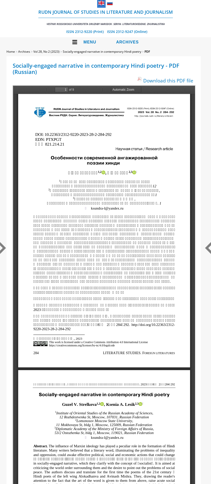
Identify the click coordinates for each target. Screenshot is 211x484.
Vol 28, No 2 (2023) (46, 51)
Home (10, 51)
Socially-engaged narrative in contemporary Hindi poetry (102, 51)
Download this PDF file (168, 80)
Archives (127, 42)
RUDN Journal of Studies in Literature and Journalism (105, 17)
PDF (147, 51)
